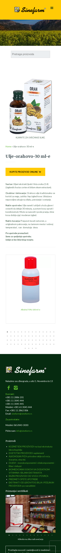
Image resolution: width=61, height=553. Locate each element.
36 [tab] (32, 340)
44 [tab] (11, 344)
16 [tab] (11, 336)
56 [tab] (53, 344)
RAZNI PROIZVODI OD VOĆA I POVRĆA (28, 476)
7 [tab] (28, 332)
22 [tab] (32, 336)
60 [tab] (36, 348)
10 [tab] (39, 332)
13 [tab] (50, 332)
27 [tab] (50, 336)
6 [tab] (25, 332)
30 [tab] (11, 340)
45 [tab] (14, 344)
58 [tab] (28, 348)
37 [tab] (36, 340)
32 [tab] (18, 340)
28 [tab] (53, 336)
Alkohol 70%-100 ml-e (30, 309)
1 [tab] (7, 332)
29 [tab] (7, 340)
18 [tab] (18, 336)
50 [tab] (32, 344)
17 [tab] (14, 336)
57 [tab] (25, 348)
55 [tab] (50, 344)
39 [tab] (43, 340)
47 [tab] (21, 344)
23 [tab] (36, 336)
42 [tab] (53, 340)
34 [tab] (25, 340)
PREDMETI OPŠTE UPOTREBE (23, 479)
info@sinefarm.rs (24, 431)
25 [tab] (43, 336)
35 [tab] (28, 340)
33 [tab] (21, 340)
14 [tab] (53, 332)
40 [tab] (46, 340)
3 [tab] (14, 332)
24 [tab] (39, 336)
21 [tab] (28, 336)
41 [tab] (50, 340)
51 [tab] (36, 344)
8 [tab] (32, 332)
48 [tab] (25, 344)
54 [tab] (46, 344)
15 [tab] (7, 336)
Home (8, 146)
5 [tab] (21, 332)
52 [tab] (39, 344)
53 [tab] (43, 344)
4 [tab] (18, 332)
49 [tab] (28, 344)
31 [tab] (14, 340)
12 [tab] (46, 332)
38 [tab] (39, 340)
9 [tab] (36, 332)
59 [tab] (32, 348)
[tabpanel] (30, 289)
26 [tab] (46, 336)
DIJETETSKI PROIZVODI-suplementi (26, 453)
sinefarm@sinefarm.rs (22, 413)
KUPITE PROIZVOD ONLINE (25, 172)
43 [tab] (7, 344)
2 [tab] (11, 332)
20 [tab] (25, 336)
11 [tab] (43, 332)
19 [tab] (21, 336)
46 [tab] (18, 344)
